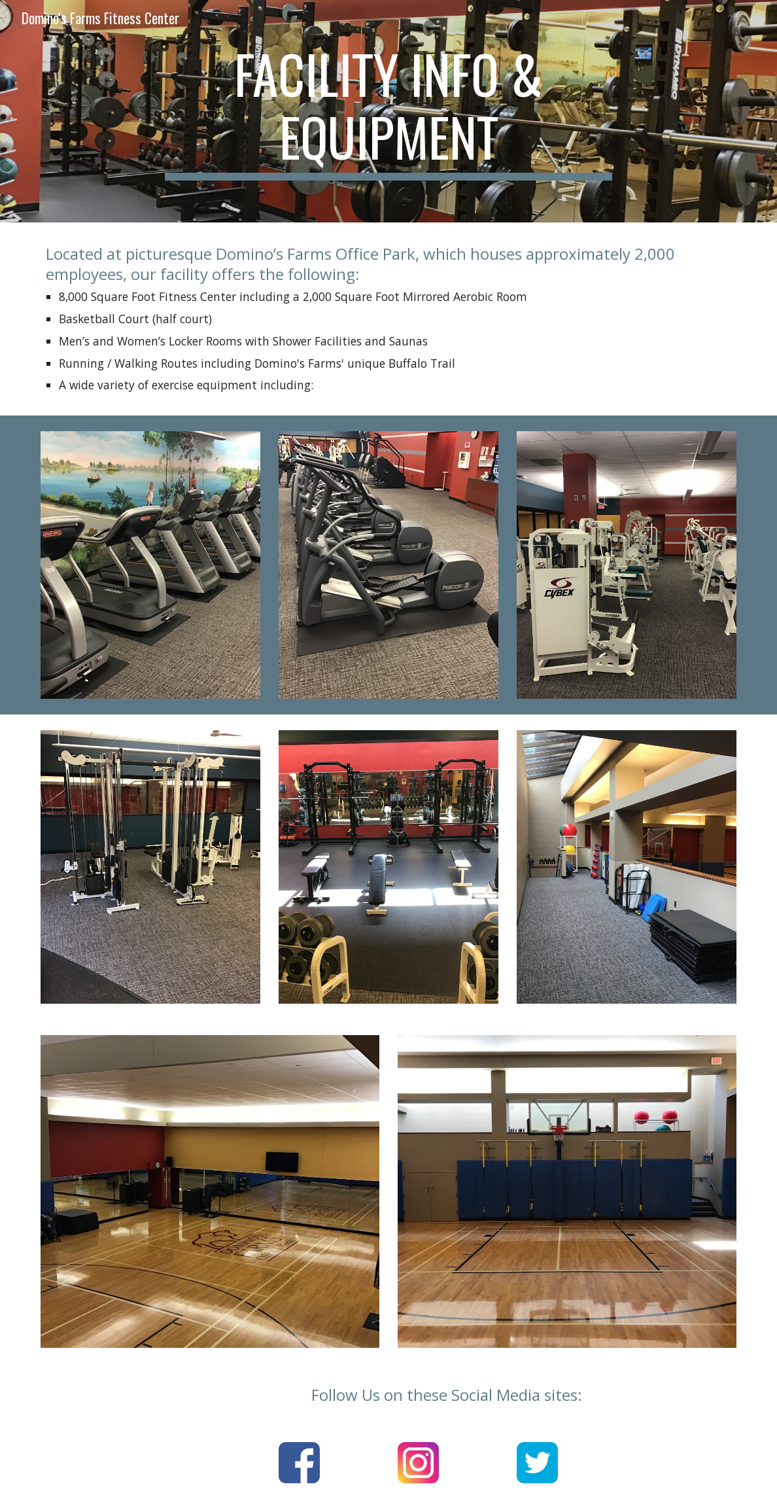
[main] (389, 111)
